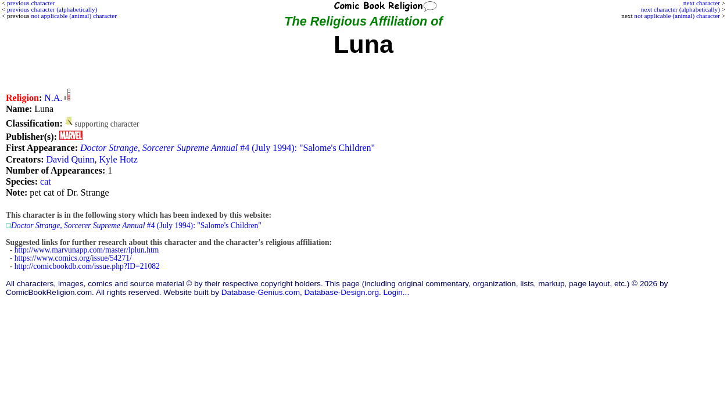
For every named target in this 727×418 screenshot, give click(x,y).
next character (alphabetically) (680, 9)
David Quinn (70, 159)
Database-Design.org (342, 292)
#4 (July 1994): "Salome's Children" (227, 148)
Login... (397, 292)
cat (45, 181)
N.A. (53, 98)
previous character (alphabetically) (52, 9)
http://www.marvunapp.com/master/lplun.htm (87, 250)
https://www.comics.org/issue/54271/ (73, 258)
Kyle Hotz (118, 159)
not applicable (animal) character (677, 15)
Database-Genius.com (260, 292)
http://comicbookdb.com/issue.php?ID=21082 (87, 266)
